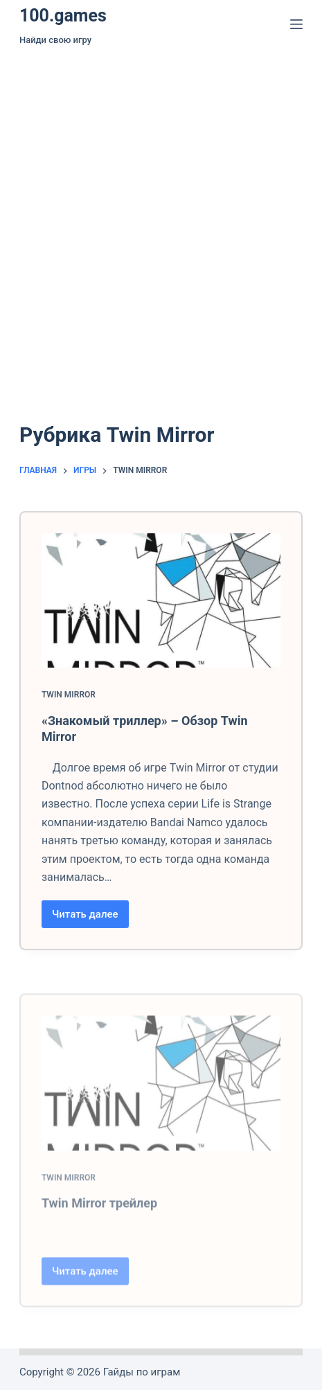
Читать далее (90, 927)
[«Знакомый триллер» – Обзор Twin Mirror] (161, 609)
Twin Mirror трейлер (99, 1240)
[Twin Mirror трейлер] (161, 1120)
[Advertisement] (161, 216)
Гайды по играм (142, 1372)
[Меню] (296, 24)
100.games (63, 16)
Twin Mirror (69, 704)
